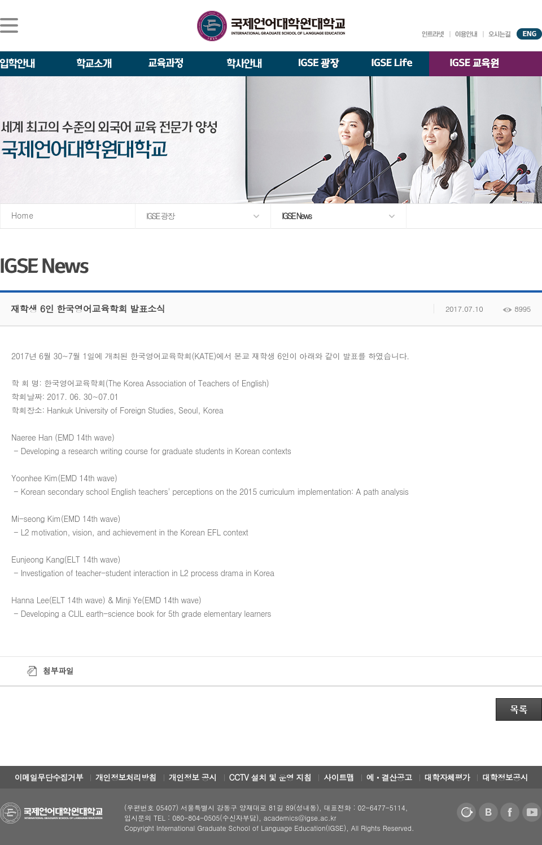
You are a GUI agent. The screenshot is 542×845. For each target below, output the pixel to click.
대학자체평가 (447, 777)
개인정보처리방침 (125, 777)
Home (22, 215)
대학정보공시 (505, 777)
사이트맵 (339, 777)
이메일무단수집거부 (49, 777)
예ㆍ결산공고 (389, 777)
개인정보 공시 (193, 777)
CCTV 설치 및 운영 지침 (270, 777)
